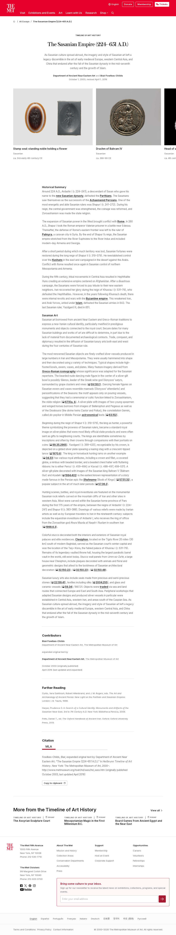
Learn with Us (74, 12)
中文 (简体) (128, 918)
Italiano (83, 918)
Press (59, 871)
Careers (137, 850)
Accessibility (63, 866)
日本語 (106, 918)
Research (91, 12)
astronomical (90, 414)
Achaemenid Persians (103, 200)
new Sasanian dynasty (69, 195)
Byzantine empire (97, 298)
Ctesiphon (81, 539)
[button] (113, 13)
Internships (138, 866)
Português (58, 918)
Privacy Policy (44, 929)
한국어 (116, 918)
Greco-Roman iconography (59, 371)
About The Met (65, 845)
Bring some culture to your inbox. (81, 883)
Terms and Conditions (24, 929)
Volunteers (138, 855)
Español (45, 918)
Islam (79, 302)
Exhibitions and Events (41, 12)
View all (156, 810)
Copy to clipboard (55, 783)
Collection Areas (65, 855)
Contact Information (63, 929)
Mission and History (67, 850)
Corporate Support (104, 860)
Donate (128, 4)
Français (71, 918)
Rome (121, 221)
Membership (144, 4)
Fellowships (139, 860)
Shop (104, 12)
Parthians (106, 195)
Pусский (142, 918)
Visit (22, 12)
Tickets (163, 4)
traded (104, 586)
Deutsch (95, 918)
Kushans (57, 259)
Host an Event (102, 855)
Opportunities (140, 845)
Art (60, 12)
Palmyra (47, 234)
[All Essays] (24, 21)
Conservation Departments (70, 860)
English (33, 918)
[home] (14, 21)
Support (99, 845)
